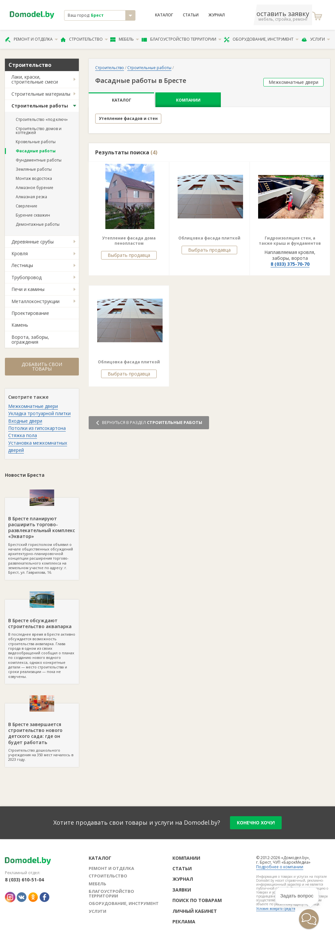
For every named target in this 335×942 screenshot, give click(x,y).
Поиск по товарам (197, 900)
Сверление (26, 206)
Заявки (181, 889)
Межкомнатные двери (33, 406)
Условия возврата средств (275, 908)
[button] (289, 931)
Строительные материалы (40, 94)
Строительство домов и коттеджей (39, 130)
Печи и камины (27, 289)
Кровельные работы (36, 141)
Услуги (315, 39)
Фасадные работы (36, 151)
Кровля (19, 253)
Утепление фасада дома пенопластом (129, 240)
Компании (188, 100)
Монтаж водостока (34, 178)
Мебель (124, 39)
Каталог (164, 15)
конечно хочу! (256, 822)
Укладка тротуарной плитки (39, 413)
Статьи (191, 15)
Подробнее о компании (279, 867)
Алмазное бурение (34, 187)
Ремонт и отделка (31, 39)
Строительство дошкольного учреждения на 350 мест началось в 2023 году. (42, 732)
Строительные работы (39, 106)
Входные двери (25, 421)
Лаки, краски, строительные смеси (34, 79)
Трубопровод (26, 277)
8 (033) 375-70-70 (290, 264)
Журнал (216, 15)
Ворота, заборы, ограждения (30, 339)
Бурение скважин (33, 215)
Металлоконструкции (35, 301)
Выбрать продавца (129, 255)
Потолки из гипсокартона (37, 428)
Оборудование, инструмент (261, 39)
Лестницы (22, 265)
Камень (19, 325)
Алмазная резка (31, 197)
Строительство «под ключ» (42, 119)
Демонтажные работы (38, 224)
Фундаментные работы (39, 160)
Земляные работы (34, 169)
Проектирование (30, 313)
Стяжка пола (22, 435)
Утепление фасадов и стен (128, 118)
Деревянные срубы (32, 242)
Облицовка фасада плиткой (209, 238)
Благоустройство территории (181, 39)
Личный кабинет (194, 911)
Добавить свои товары (42, 366)
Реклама (183, 921)
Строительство (84, 39)
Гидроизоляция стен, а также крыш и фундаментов (290, 240)
